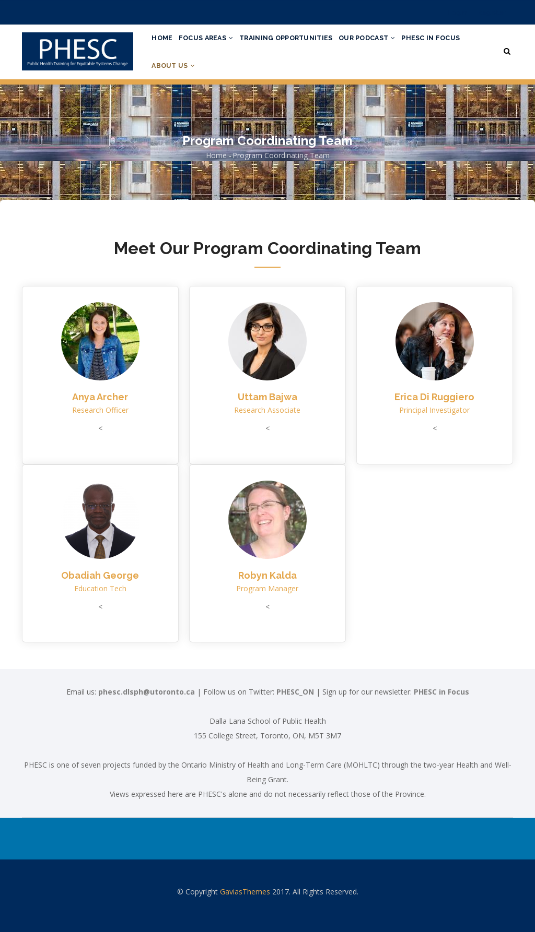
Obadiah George (100, 597)
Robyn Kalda (267, 597)
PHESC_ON (295, 714)
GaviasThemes (245, 914)
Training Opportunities (298, 43)
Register (492, 12)
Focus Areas (213, 43)
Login (457, 12)
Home (164, 43)
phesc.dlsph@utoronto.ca (146, 714)
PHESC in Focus (183, 82)
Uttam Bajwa (267, 419)
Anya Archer (100, 419)
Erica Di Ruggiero (434, 419)
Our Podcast (385, 43)
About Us (244, 82)
